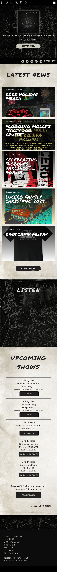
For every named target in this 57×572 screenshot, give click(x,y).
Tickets (29, 393)
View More (28, 268)
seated (47, 505)
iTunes (9, 551)
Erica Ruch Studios (21, 560)
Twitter (9, 545)
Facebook (10, 539)
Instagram (11, 554)
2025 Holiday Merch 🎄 (22, 96)
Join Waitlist (29, 454)
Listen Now (28, 45)
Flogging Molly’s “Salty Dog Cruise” (28, 130)
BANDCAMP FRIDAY (27, 234)
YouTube (9, 548)
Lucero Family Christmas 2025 (25, 199)
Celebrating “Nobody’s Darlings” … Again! (21, 165)
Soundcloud (12, 542)
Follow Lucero (28, 495)
